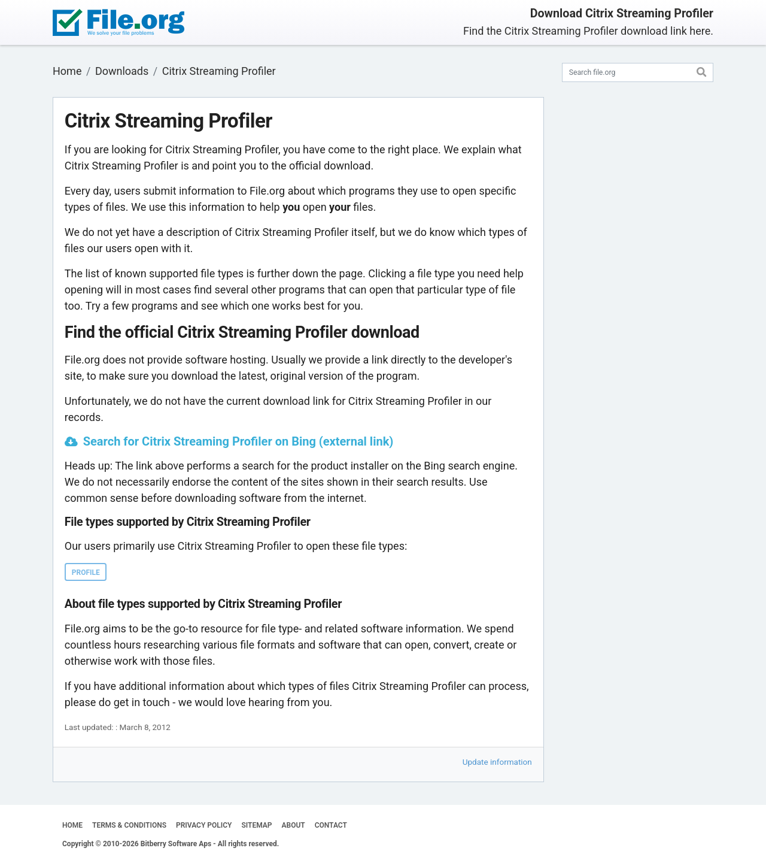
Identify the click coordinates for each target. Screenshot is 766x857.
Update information (497, 762)
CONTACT (331, 825)
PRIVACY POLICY (204, 825)
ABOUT (293, 825)
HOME (72, 825)
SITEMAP (256, 825)
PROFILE (86, 572)
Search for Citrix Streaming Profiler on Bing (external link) (238, 441)
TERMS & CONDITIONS (129, 825)
